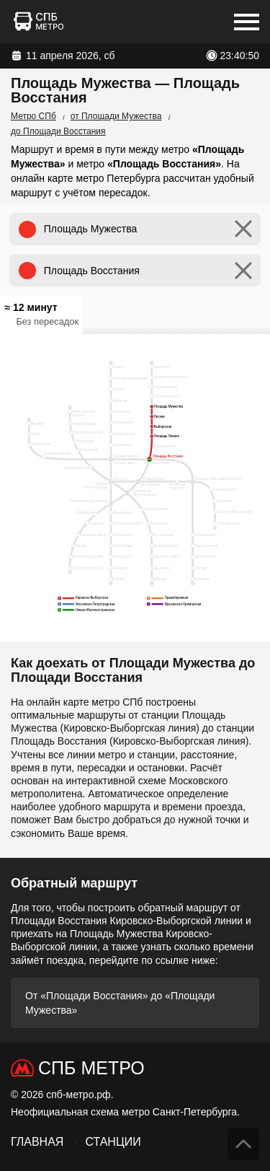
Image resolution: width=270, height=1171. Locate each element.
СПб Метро (91, 1068)
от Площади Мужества (116, 116)
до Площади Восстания (58, 131)
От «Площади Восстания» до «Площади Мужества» (120, 1003)
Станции (112, 1142)
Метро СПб (33, 116)
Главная (37, 1142)
